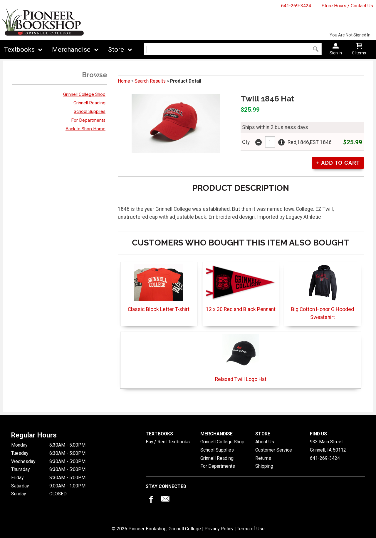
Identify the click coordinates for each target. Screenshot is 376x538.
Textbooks (19, 49)
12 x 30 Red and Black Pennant (241, 288)
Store (116, 49)
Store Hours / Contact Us (347, 6)
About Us (264, 442)
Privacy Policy (218, 529)
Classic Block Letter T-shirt (158, 288)
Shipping (264, 466)
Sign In (336, 53)
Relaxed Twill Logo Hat (240, 358)
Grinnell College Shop (84, 94)
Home (124, 81)
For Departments (88, 120)
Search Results (150, 81)
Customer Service (273, 450)
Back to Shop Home (85, 128)
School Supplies (89, 111)
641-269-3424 (296, 6)
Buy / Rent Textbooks (168, 442)
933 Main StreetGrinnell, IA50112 (328, 446)
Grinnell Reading (89, 103)
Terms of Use (251, 529)
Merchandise (71, 49)
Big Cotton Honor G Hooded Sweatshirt (322, 292)
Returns (263, 458)
